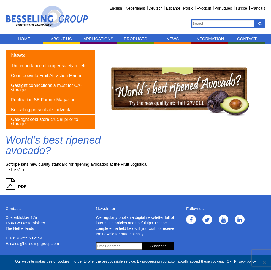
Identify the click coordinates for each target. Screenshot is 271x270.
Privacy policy (245, 261)
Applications (98, 38)
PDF (16, 186)
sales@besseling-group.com (34, 243)
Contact (247, 38)
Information (210, 38)
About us (61, 38)
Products (135, 38)
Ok (229, 261)
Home (24, 38)
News (172, 38)
